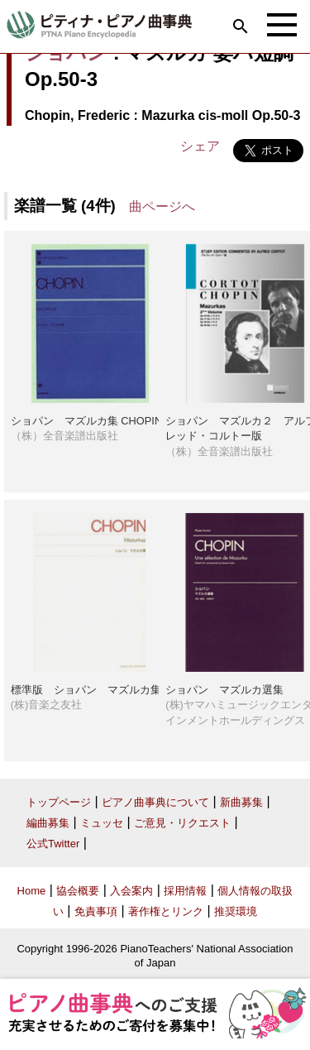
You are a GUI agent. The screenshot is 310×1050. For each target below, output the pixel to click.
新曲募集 (241, 802)
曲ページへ (162, 206)
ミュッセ (101, 823)
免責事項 (95, 911)
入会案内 (131, 891)
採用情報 (185, 891)
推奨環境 (235, 911)
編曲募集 (47, 823)
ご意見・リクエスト (182, 823)
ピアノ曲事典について (155, 802)
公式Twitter (52, 843)
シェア (200, 146)
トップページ (58, 802)
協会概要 (77, 891)
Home (31, 891)
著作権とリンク (165, 911)
